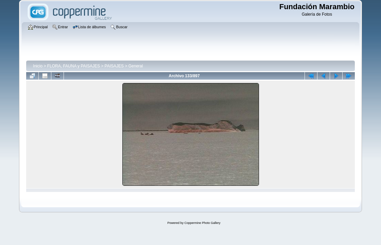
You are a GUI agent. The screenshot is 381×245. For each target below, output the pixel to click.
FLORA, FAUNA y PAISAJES (73, 66)
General (135, 66)
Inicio (37, 66)
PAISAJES (114, 66)
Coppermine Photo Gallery (202, 223)
